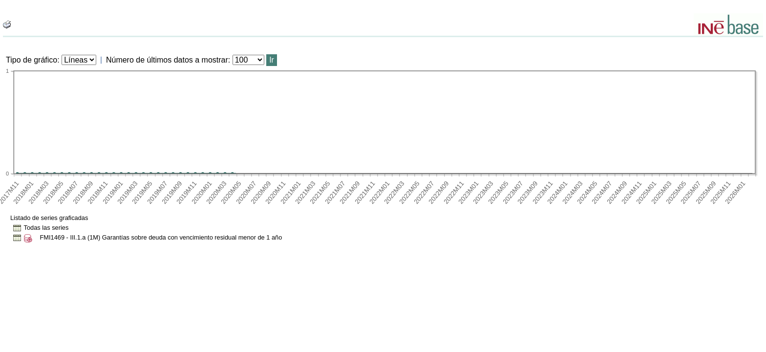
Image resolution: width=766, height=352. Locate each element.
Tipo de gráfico (31, 60)
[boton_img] (7, 24)
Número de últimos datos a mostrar (167, 60)
